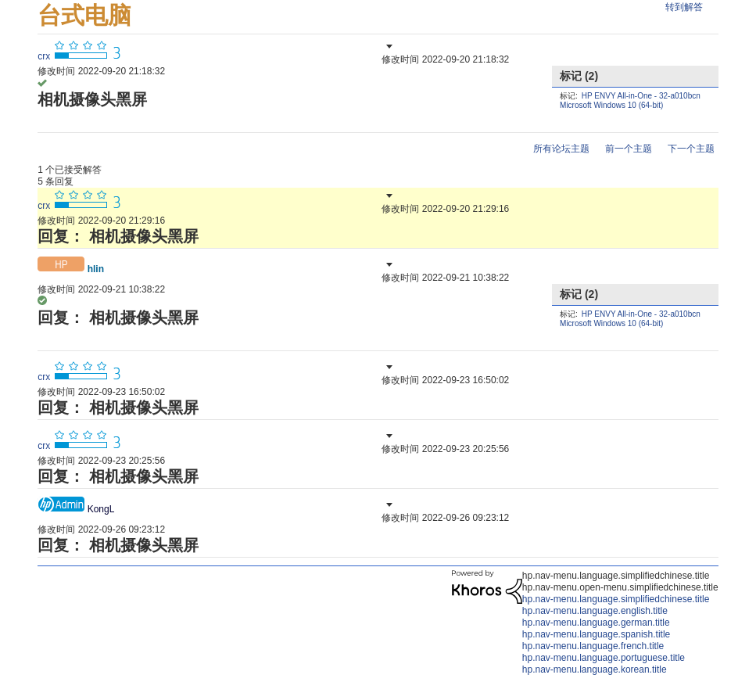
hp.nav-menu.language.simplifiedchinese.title (615, 599)
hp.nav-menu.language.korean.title (594, 669)
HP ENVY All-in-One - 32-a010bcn (641, 96)
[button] (388, 46)
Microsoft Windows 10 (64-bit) (611, 105)
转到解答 (684, 7)
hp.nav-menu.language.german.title (596, 622)
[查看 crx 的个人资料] (44, 56)
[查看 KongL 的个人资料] (101, 509)
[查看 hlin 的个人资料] (96, 269)
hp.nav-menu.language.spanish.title (596, 634)
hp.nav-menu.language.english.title (595, 610)
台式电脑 (84, 15)
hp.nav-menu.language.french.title (593, 646)
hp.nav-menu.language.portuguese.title (603, 657)
